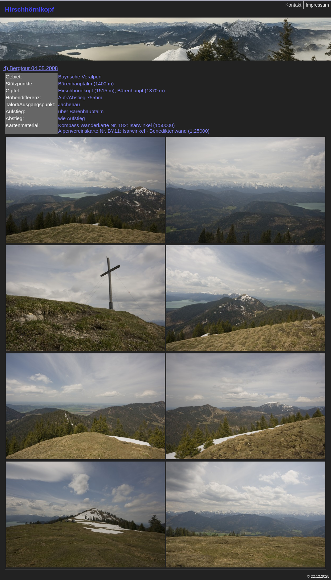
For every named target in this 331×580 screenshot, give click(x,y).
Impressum (317, 5)
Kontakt (293, 5)
